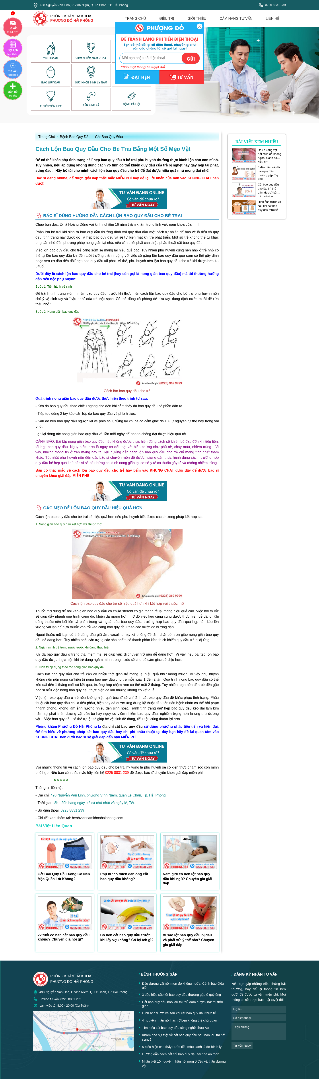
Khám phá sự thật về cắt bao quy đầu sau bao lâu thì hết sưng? (183, 1037)
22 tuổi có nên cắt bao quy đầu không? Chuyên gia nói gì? (63, 937)
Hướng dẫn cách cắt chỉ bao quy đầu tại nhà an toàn (180, 1054)
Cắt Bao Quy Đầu (109, 137)
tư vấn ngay (242, 1045)
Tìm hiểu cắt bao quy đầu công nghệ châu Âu (175, 1028)
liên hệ (272, 18)
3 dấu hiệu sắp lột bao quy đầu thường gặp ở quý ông (269, 171)
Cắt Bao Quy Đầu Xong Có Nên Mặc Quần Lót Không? (64, 876)
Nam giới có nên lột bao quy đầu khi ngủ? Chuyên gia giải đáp (187, 878)
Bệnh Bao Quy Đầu (75, 137)
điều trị (166, 18)
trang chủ (135, 18)
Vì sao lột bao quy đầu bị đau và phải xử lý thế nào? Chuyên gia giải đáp (188, 940)
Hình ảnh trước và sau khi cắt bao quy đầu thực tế (269, 205)
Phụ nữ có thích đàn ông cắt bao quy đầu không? (124, 876)
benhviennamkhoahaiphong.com (97, 818)
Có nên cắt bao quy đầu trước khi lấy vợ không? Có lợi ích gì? (127, 937)
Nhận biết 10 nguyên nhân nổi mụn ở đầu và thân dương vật (184, 1063)
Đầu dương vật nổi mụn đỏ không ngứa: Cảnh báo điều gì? (269, 154)
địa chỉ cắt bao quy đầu (122, 726)
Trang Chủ (46, 137)
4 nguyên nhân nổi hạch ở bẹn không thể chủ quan (179, 1020)
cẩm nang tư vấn (236, 18)
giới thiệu (196, 18)
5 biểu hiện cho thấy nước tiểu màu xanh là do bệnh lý (182, 1047)
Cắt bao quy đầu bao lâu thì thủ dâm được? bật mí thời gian (268, 188)
